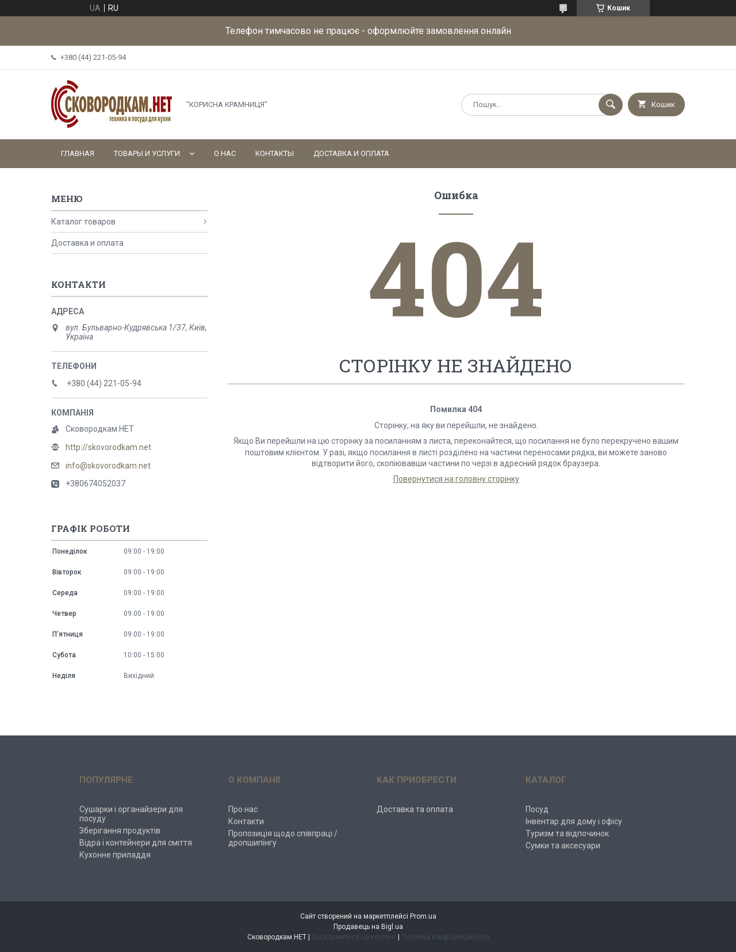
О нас (225, 153)
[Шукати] (611, 105)
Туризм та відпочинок (567, 833)
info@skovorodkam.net (108, 465)
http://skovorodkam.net (108, 447)
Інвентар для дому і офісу (574, 821)
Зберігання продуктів (119, 830)
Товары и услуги (147, 153)
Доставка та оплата (415, 809)
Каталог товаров (83, 221)
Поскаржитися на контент (354, 937)
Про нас (243, 809)
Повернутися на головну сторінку (456, 478)
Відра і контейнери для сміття (135, 842)
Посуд (537, 809)
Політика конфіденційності (445, 937)
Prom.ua (423, 916)
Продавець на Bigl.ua (368, 927)
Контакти (246, 821)
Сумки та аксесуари (563, 845)
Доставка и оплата (351, 153)
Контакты (274, 153)
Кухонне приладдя (115, 854)
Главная (77, 153)
